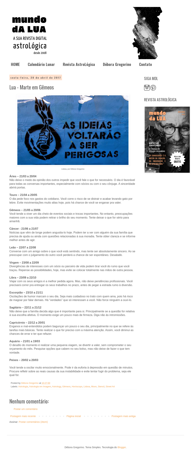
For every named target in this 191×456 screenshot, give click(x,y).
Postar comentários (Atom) (33, 422)
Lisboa (87, 386)
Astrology (56, 386)
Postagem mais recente (23, 416)
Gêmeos (66, 386)
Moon (94, 386)
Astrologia (23, 386)
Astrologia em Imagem (40, 386)
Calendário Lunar (41, 64)
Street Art (110, 386)
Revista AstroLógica (79, 64)
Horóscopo (77, 386)
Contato (145, 64)
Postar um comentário (26, 409)
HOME (15, 64)
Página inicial (74, 416)
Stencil (101, 386)
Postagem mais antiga (123, 416)
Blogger (122, 447)
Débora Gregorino (117, 64)
